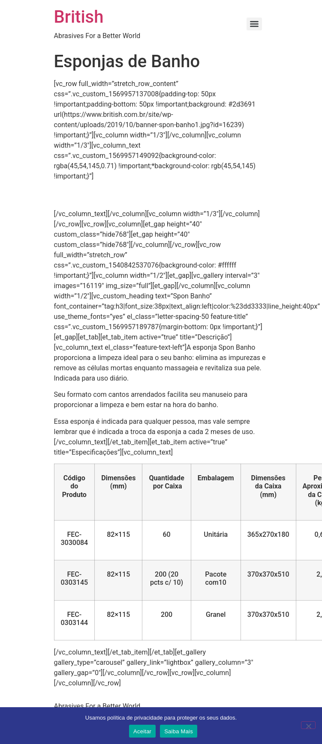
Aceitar (142, 731)
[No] (308, 725)
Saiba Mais (178, 731)
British (79, 17)
